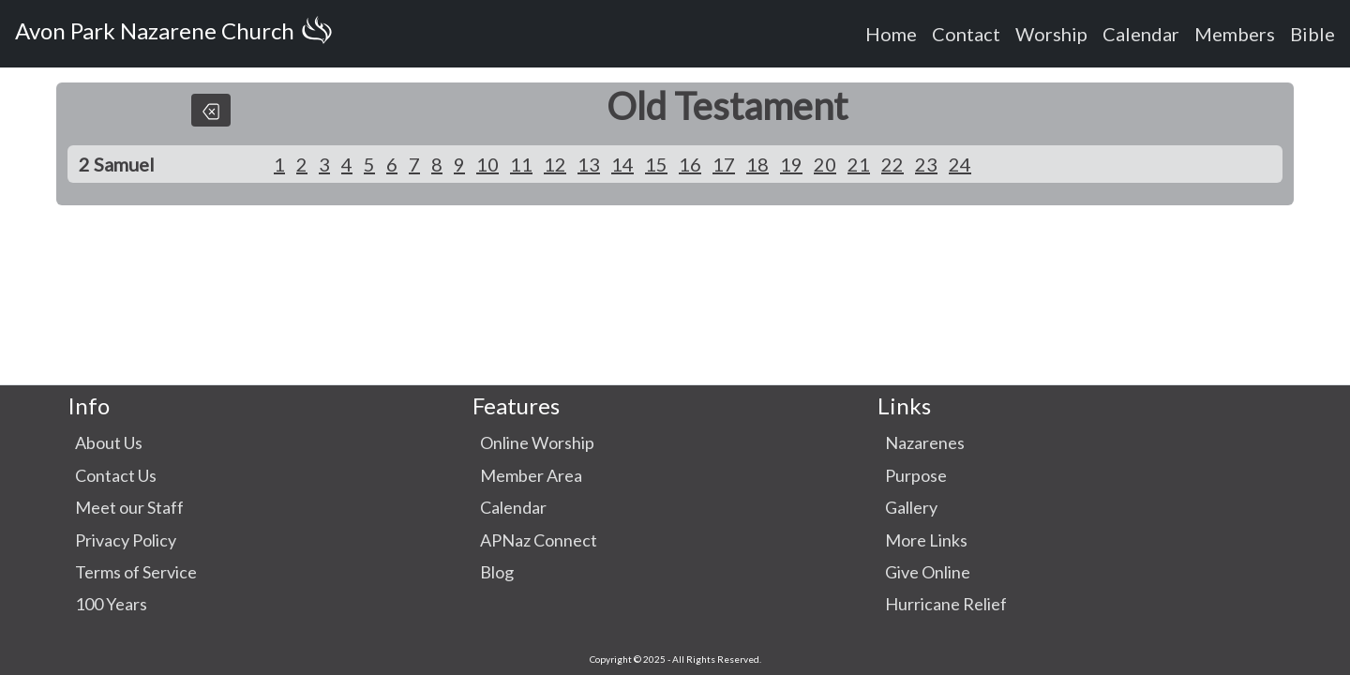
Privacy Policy (125, 540)
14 (622, 164)
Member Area (531, 475)
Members (1234, 33)
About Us (108, 442)
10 (487, 164)
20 (825, 164)
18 (757, 164)
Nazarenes (925, 442)
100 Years (111, 603)
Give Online (927, 572)
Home (891, 33)
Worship (1051, 33)
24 (960, 164)
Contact (966, 33)
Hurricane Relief (946, 603)
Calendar (1140, 33)
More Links (926, 540)
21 (859, 164)
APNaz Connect (538, 540)
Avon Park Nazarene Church (177, 33)
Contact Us (116, 475)
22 (892, 164)
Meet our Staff (129, 507)
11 (521, 164)
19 (791, 164)
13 (589, 164)
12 (555, 164)
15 (656, 164)
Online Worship (537, 442)
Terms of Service (136, 572)
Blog (497, 572)
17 (723, 164)
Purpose (916, 475)
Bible (1312, 33)
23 (926, 164)
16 (690, 164)
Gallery (911, 507)
